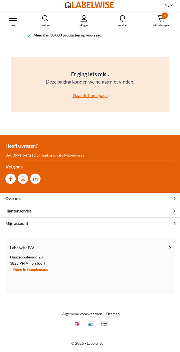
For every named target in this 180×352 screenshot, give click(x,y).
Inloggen (84, 21)
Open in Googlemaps (30, 269)
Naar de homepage (90, 95)
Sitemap (113, 313)
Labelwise (95, 343)
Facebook (10, 177)
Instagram (23, 177)
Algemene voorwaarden (82, 313)
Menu (13, 21)
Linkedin (35, 177)
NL (167, 5)
